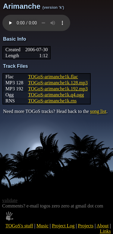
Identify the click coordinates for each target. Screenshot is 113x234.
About (102, 225)
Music (42, 225)
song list (98, 111)
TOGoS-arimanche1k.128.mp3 (58, 82)
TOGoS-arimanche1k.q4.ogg (56, 94)
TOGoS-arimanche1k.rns (52, 100)
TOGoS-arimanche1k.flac (53, 76)
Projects (86, 225)
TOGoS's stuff (19, 225)
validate (9, 200)
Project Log (63, 225)
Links (105, 231)
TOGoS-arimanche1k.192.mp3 (58, 88)
